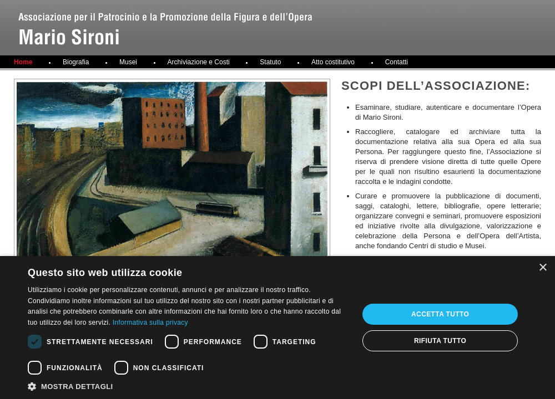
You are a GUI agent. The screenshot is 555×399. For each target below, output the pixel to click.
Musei (128, 62)
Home (23, 62)
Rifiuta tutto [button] (440, 341)
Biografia (76, 62)
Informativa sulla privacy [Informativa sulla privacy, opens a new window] (150, 322)
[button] (188, 386)
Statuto (270, 62)
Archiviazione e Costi (199, 62)
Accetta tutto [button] (440, 314)
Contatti (396, 62)
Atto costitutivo (333, 62)
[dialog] (277, 327)
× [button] (542, 268)
